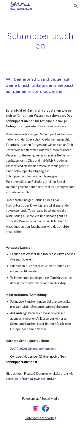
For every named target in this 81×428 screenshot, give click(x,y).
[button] (5, 6)
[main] (40, 40)
